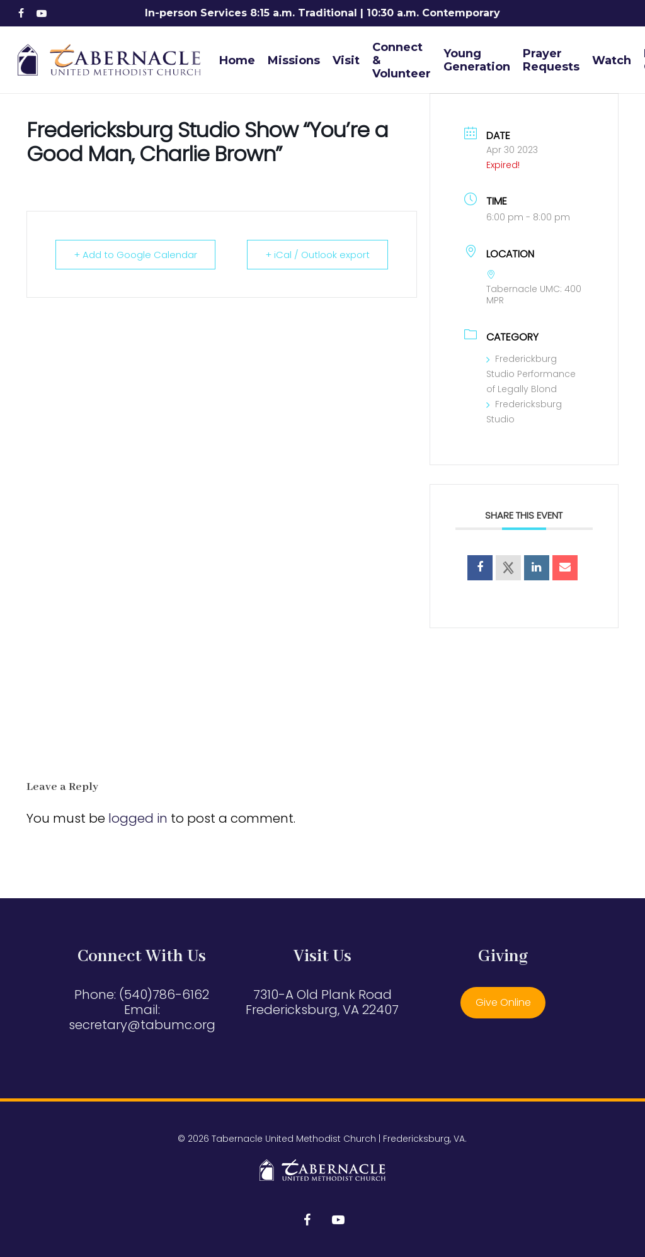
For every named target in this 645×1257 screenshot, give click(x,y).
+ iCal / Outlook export (317, 254)
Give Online (503, 1002)
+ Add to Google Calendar (135, 254)
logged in (138, 818)
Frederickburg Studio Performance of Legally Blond (531, 373)
